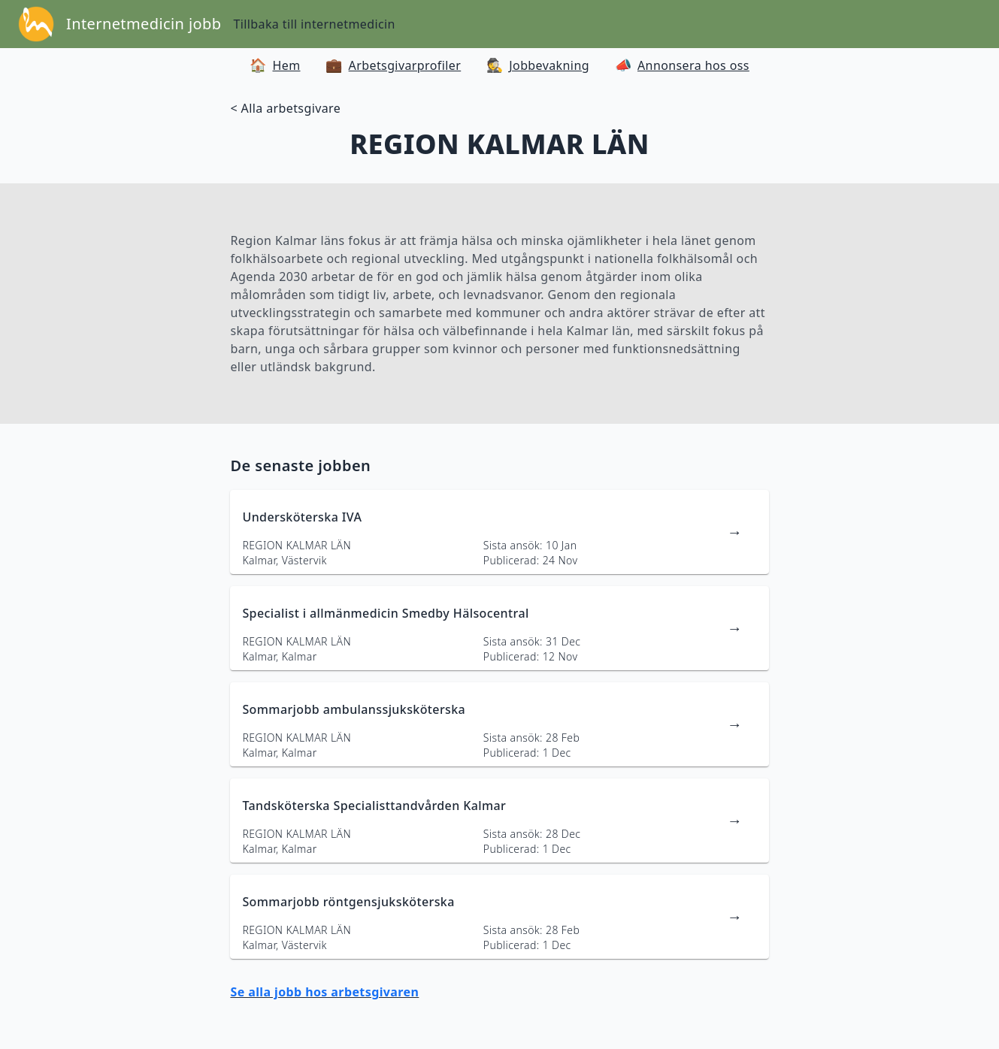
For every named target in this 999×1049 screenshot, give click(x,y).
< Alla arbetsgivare (285, 108)
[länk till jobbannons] (499, 532)
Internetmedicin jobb (143, 24)
